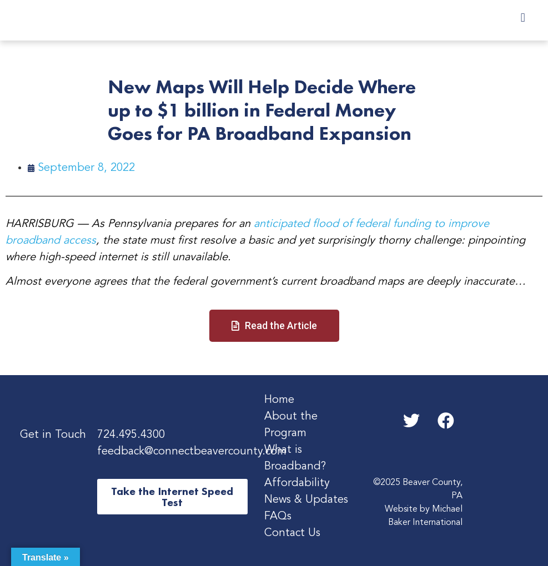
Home (279, 400)
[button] (522, 17)
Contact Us (292, 533)
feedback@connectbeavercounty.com (191, 451)
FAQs (277, 516)
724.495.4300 (131, 435)
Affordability (297, 483)
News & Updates (306, 500)
